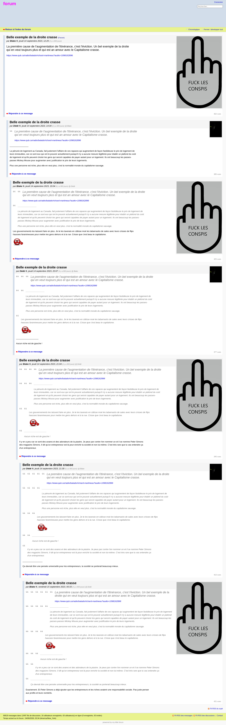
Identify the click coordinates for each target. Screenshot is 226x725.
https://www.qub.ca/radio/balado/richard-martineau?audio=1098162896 (39, 55)
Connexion (218, 2)
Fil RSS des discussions (205, 715)
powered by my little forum (113, 722)
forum (9, 3)
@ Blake (68, 126)
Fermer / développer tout (213, 29)
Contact (220, 715)
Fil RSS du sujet (216, 709)
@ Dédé (72, 186)
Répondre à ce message (21, 113)
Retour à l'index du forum (18, 29)
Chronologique (194, 29)
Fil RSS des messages (183, 715)
